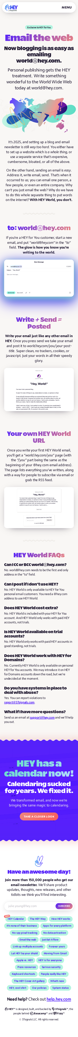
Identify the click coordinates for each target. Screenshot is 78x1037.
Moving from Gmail (55, 953)
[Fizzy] (59, 1013)
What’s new (57, 981)
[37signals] (60, 1009)
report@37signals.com (19, 702)
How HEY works (60, 919)
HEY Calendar (16, 919)
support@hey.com (42, 718)
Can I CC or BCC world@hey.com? (35, 565)
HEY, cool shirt (17, 988)
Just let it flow (50, 939)
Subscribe (64, 906)
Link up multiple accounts (28, 946)
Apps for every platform (57, 925)
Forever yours (57, 946)
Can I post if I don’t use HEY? (31, 584)
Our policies (39, 988)
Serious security (51, 967)
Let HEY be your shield (24, 953)
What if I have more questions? (35, 712)
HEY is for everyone (50, 960)
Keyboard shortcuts (23, 974)
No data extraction (54, 933)
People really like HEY (53, 974)
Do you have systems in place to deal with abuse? (35, 690)
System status (60, 988)
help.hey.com (59, 999)
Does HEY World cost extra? (31, 608)
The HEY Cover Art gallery (29, 981)
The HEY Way (37, 919)
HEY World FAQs (39, 555)
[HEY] (11, 7)
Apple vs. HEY (24, 960)
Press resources (26, 967)
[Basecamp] (39, 1013)
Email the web (28, 939)
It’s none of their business (22, 925)
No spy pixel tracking (24, 933)
